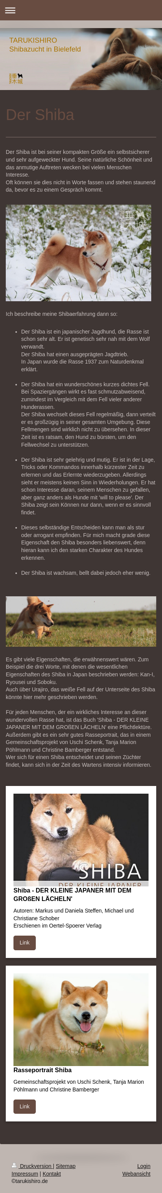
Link (25, 942)
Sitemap (65, 1166)
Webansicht (136, 1174)
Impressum (25, 1174)
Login (143, 1166)
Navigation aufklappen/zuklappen (81, 10)
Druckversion (32, 1166)
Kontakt (52, 1174)
